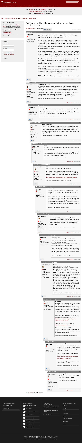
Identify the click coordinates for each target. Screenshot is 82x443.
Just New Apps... (6, 408)
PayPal (39, 439)
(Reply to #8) (52, 235)
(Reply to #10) (56, 299)
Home (2, 18)
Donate (43, 5)
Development (27, 5)
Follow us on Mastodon (29, 427)
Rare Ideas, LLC (34, 437)
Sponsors (65, 416)
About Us (65, 405)
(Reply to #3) (42, 122)
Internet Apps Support (23, 18)
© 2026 (25, 436)
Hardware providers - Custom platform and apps (51, 407)
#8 (79, 213)
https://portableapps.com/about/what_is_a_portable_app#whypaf (61, 177)
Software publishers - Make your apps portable (50, 411)
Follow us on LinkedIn (28, 424)
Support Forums (13, 18)
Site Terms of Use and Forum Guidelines (49, 436)
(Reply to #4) (44, 143)
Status (64, 423)
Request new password (9, 54)
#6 (79, 164)
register (32, 28)
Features (11, 5)
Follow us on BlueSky (28, 418)
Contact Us (65, 421)
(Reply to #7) (51, 214)
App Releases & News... (8, 405)
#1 (79, 32)
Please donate (39, 13)
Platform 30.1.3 (44, 9)
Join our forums (27, 409)
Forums (20, 5)
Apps (15, 5)
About (38, 5)
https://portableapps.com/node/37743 (64, 325)
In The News (65, 413)
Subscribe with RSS (28, 415)
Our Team (65, 408)
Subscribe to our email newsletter (31, 412)
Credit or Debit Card (33, 439)
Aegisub (31, 9)
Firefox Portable (32, 18)
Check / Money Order (46, 439)
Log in (27, 28)
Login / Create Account (52, 5)
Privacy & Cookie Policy (34, 436)
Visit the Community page (29, 406)
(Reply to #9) (54, 262)
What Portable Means (67, 418)
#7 (79, 186)
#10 (79, 262)
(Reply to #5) (47, 164)
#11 (79, 299)
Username (5, 43)
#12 (79, 341)
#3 (79, 104)
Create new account (8, 52)
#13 (79, 371)
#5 (79, 143)
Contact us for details (47, 414)
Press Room (65, 410)
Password (5, 48)
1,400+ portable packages (35, 11)
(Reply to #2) (41, 105)
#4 (79, 122)
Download (4, 5)
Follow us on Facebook (29, 421)
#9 (79, 234)
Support (33, 5)
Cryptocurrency (54, 439)
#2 (79, 82)
